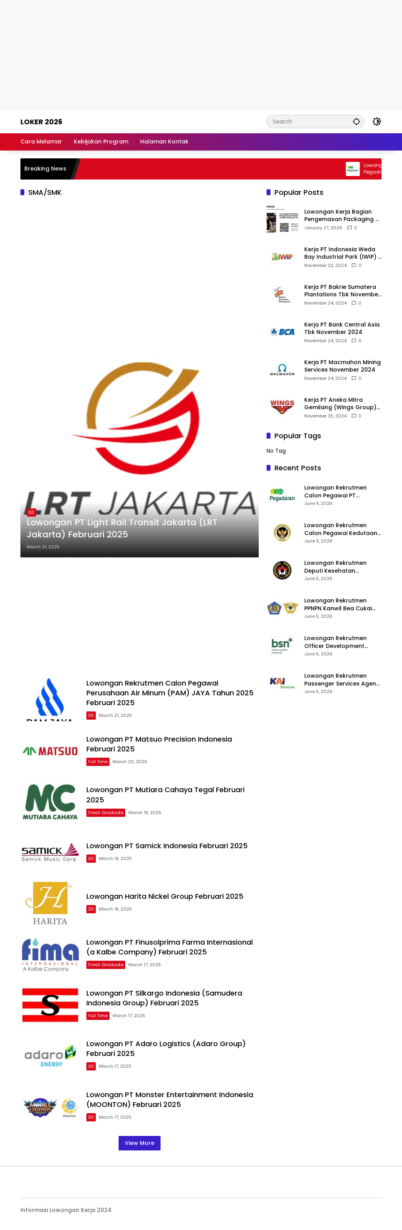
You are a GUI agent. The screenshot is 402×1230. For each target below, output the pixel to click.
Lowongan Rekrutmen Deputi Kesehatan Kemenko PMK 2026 (335, 567)
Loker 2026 (41, 122)
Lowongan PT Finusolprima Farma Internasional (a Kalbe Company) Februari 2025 (169, 947)
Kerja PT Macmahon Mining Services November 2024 (342, 366)
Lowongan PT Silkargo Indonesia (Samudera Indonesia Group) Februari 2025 (164, 998)
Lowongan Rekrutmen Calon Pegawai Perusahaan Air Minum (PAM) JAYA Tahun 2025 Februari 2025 (170, 693)
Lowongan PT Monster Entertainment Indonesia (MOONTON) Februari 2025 (169, 1099)
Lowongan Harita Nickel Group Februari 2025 (164, 896)
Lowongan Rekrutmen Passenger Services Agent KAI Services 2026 (341, 680)
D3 (31, 512)
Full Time (98, 761)
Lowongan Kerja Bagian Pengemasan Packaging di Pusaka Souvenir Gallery (342, 215)
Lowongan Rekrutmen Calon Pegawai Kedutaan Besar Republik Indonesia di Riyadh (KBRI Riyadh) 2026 (340, 529)
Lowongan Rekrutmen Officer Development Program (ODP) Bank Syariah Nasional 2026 (336, 642)
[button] (356, 121)
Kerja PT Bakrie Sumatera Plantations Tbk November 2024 (342, 291)
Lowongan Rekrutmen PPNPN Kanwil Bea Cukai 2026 (338, 604)
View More (139, 1143)
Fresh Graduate (105, 812)
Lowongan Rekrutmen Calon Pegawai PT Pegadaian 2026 (335, 491)
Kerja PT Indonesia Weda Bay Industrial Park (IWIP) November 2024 (341, 253)
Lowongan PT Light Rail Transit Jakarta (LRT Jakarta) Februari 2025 (122, 529)
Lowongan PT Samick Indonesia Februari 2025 (167, 846)
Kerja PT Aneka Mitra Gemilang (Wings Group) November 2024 (340, 404)
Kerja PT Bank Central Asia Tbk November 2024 (342, 328)
